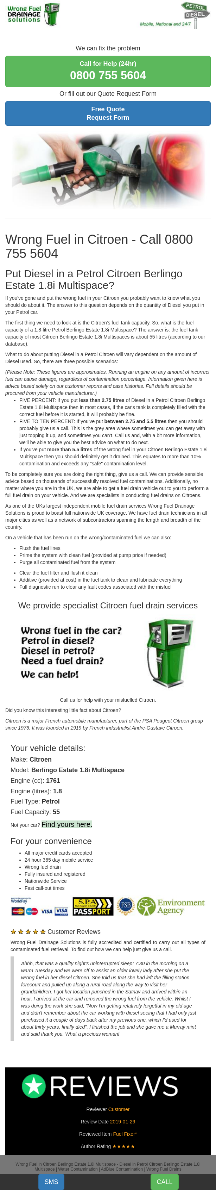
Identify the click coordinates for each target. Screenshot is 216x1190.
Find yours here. (67, 824)
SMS (51, 1181)
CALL (164, 1181)
